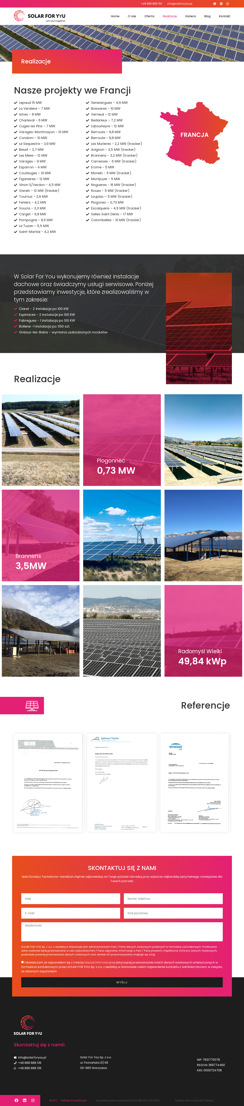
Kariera (190, 16)
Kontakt (224, 16)
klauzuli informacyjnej (99, 962)
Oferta (149, 16)
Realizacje (170, 16)
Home (115, 16)
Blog (207, 16)
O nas (132, 16)
